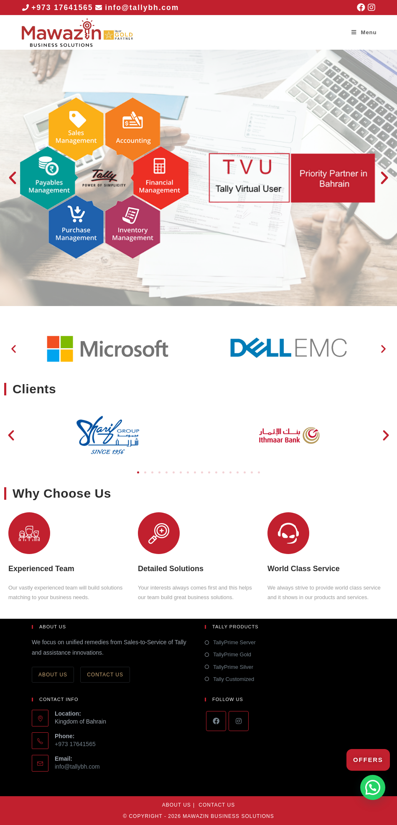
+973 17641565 (62, 7)
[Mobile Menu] (364, 32)
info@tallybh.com (143, 7)
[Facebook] (216, 721)
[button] (12, 178)
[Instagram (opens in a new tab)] (370, 7)
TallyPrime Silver (233, 667)
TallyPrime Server (234, 642)
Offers (368, 759)
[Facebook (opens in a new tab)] (361, 7)
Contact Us (105, 675)
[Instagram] (239, 721)
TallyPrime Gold (232, 654)
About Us (52, 675)
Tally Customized (233, 679)
